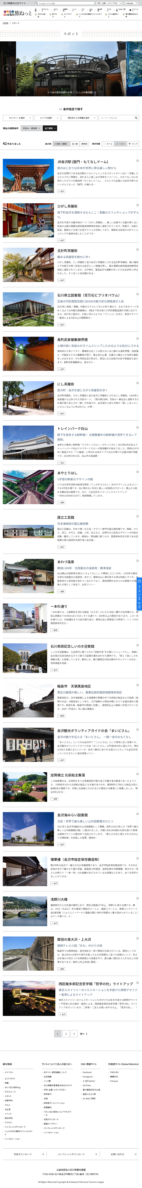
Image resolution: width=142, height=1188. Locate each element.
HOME (5, 23)
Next (135, 69)
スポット (55, 10)
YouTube (87, 1085)
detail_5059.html (71, 874)
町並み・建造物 (30, 128)
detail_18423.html (71, 620)
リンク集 (47, 1081)
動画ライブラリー (51, 1123)
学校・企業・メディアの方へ (55, 1089)
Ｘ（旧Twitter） (89, 1081)
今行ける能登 (41, 15)
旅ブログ (54, 15)
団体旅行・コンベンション (54, 1103)
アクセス (109, 10)
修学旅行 (48, 1094)
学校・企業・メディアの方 (107, 3)
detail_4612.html (71, 660)
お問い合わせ (117, 1154)
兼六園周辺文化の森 (132, 15)
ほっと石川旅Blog (12, 1087)
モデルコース (45, 10)
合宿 (46, 1098)
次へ (82, 1033)
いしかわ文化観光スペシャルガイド (90, 15)
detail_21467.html (71, 534)
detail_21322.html (71, 703)
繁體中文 (114, 1076)
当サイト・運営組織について (55, 1072)
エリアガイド (68, 15)
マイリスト (135, 10)
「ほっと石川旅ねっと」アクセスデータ (57, 1113)
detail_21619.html (71, 747)
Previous (7, 69)
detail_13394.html (71, 178)
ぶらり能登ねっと (113, 15)
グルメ (83, 10)
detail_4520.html (71, 489)
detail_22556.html (71, 445)
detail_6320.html (71, 222)
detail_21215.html (71, 831)
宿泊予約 (100, 10)
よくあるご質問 (120, 10)
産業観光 (48, 1107)
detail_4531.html (71, 578)
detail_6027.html (71, 400)
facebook (87, 1072)
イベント (74, 10)
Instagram (88, 1076)
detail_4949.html (71, 267)
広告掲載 (48, 1076)
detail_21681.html (71, 311)
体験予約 (65, 10)
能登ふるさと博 (89, 1094)
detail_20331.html (71, 1001)
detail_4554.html (71, 913)
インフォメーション (12, 1138)
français (114, 1081)
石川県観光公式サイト (17, 13)
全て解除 (49, 128)
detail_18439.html (71, 956)
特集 (35, 10)
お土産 (91, 10)
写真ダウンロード (51, 1119)
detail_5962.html (71, 356)
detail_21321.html (71, 789)
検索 (136, 118)
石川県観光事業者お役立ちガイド (58, 1085)
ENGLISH (114, 1072)
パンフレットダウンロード (15, 1126)
